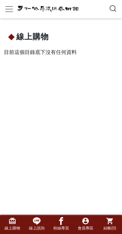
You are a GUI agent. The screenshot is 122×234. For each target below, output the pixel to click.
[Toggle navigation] (9, 9)
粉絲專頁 (61, 223)
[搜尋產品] (113, 8)
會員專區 (85, 223)
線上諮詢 (37, 223)
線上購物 (12, 223)
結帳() (110, 223)
